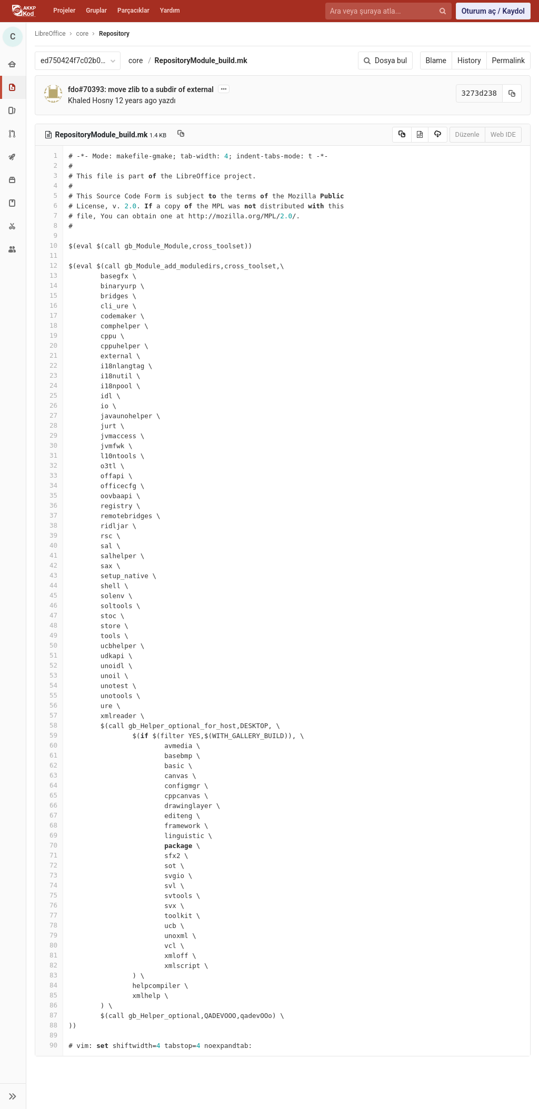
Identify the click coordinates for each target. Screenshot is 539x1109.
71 (49, 855)
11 (49, 255)
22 (49, 365)
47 (49, 615)
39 (49, 535)
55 (49, 695)
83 (49, 975)
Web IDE (503, 134)
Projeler (64, 10)
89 (49, 1035)
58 (49, 725)
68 (49, 825)
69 (49, 835)
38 (49, 525)
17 (49, 315)
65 (49, 795)
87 (49, 1015)
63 (49, 775)
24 (49, 385)
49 (49, 635)
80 (49, 945)
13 (49, 275)
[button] (13, 1096)
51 (49, 655)
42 (49, 565)
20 (49, 345)
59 (49, 735)
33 (49, 475)
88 (49, 1025)
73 (49, 875)
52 (49, 665)
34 (49, 485)
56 (49, 705)
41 (49, 555)
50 (49, 645)
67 (49, 815)
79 (49, 935)
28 (49, 425)
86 (49, 1005)
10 (49, 245)
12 (49, 265)
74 (49, 885)
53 (49, 675)
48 (49, 625)
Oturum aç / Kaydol (493, 11)
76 (49, 905)
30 (49, 445)
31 (49, 455)
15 (49, 295)
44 (49, 585)
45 (49, 595)
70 (49, 845)
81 (49, 955)
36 (49, 505)
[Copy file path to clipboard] (180, 134)
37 (49, 515)
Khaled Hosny (90, 100)
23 (49, 375)
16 (49, 305)
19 (49, 335)
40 (49, 545)
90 (49, 1045)
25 (49, 395)
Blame (436, 60)
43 (49, 575)
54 (49, 685)
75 (49, 895)
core (135, 60)
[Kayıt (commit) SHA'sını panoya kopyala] (512, 93)
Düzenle (467, 134)
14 (49, 285)
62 (49, 765)
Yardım (170, 10)
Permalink (508, 60)
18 (49, 325)
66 (49, 805)
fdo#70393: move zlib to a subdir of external (141, 89)
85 (49, 995)
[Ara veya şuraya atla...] (382, 11)
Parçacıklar (133, 10)
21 (49, 355)
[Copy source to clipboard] (402, 135)
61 (49, 755)
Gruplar (96, 10)
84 (49, 985)
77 (49, 915)
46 (49, 605)
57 (49, 715)
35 (49, 495)
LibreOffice (50, 33)
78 (49, 925)
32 (49, 465)
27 (49, 415)
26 (49, 405)
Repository (114, 33)
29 (49, 435)
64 (49, 785)
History (469, 60)
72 (49, 865)
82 (49, 965)
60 (49, 745)
